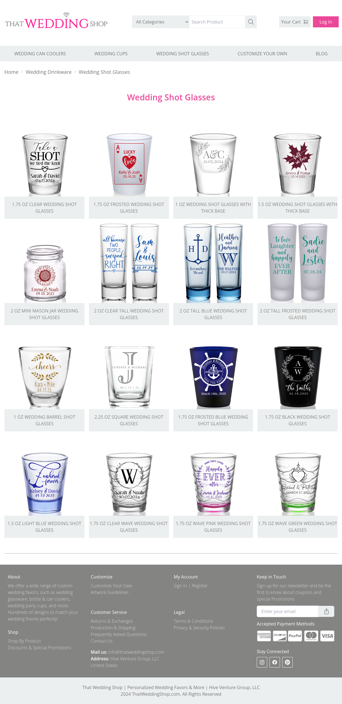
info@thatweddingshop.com (136, 652)
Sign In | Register (191, 586)
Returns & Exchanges (112, 621)
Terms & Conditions (193, 621)
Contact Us (102, 641)
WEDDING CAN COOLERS (40, 54)
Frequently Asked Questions (118, 634)
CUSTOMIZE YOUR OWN (262, 54)
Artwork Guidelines (109, 592)
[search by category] (160, 22)
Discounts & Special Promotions (39, 648)
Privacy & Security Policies (199, 628)
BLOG (322, 54)
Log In (326, 22)
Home (11, 72)
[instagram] (262, 662)
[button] (250, 22)
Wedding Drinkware (49, 72)
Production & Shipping (113, 628)
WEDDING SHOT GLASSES (182, 54)
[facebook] (274, 662)
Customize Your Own (112, 586)
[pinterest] (287, 662)
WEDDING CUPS (110, 54)
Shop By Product (24, 641)
